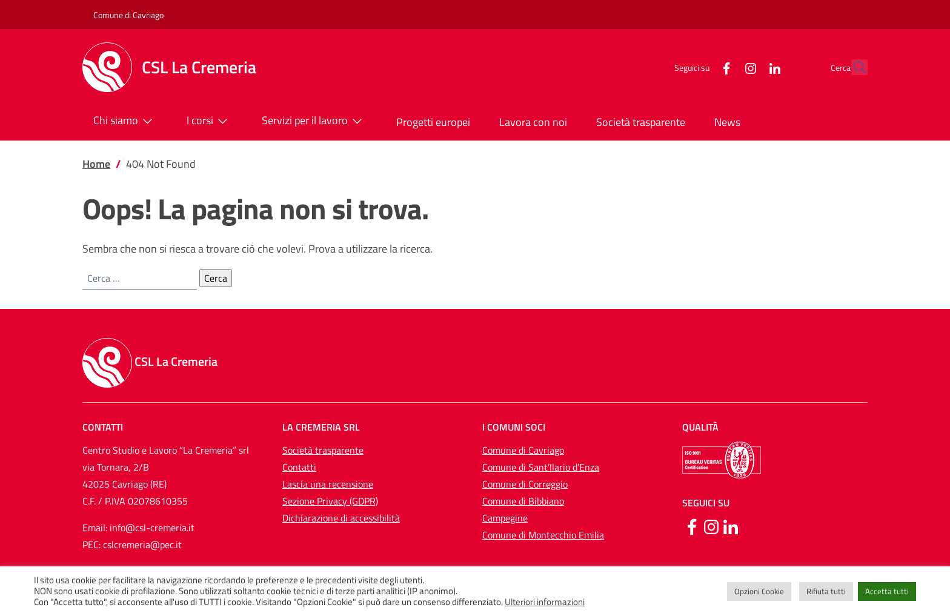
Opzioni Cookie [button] (759, 591)
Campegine (505, 518)
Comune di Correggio (525, 484)
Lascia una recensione (327, 484)
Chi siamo (125, 121)
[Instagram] (724, 67)
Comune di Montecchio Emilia (543, 535)
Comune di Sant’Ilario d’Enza (540, 467)
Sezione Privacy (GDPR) (330, 501)
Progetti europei (433, 122)
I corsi (210, 121)
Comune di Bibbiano (523, 501)
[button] (853, 67)
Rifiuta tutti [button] (826, 591)
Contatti (299, 467)
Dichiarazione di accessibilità (341, 518)
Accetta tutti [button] (887, 591)
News (727, 122)
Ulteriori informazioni (545, 602)
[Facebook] (700, 67)
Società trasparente (640, 122)
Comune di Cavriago (128, 14)
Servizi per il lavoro (314, 121)
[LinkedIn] (748, 67)
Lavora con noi (533, 122)
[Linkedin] (730, 525)
